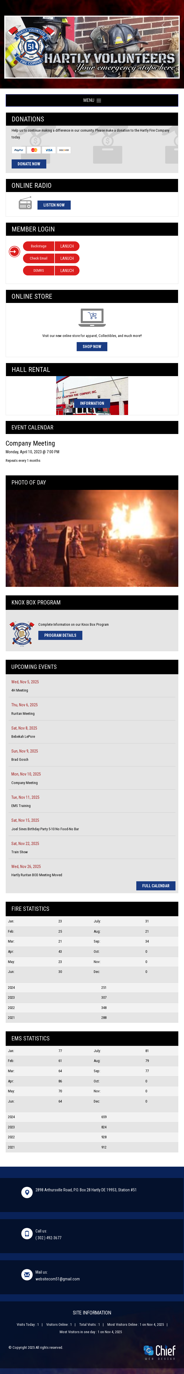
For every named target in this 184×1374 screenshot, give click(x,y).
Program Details (60, 635)
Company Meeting (24, 783)
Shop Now (92, 346)
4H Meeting (19, 690)
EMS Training (21, 806)
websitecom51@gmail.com (57, 1279)
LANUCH (67, 246)
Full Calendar (156, 886)
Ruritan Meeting (23, 713)
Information (92, 403)
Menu (92, 100)
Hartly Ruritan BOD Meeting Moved (36, 875)
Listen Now (54, 205)
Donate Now (29, 164)
